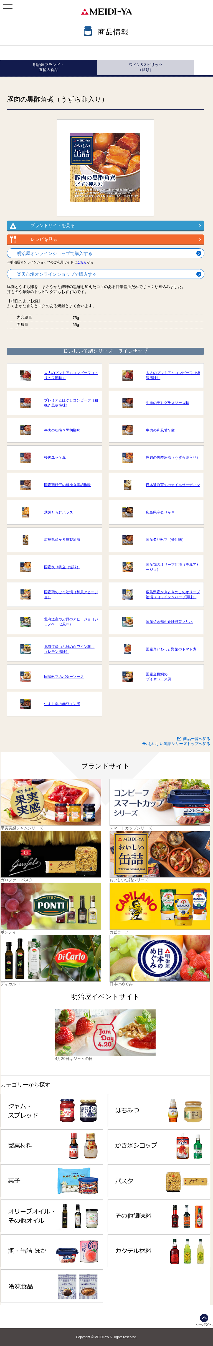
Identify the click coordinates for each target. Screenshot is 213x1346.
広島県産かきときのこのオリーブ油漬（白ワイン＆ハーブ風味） (173, 594)
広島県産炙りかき (160, 512)
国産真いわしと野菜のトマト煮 (171, 649)
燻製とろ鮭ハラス (58, 512)
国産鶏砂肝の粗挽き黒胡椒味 (67, 485)
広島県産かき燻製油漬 (62, 539)
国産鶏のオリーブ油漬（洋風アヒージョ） (173, 567)
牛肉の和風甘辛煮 (160, 430)
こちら (82, 262)
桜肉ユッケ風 (55, 457)
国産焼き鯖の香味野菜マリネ (169, 622)
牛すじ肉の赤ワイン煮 (62, 704)
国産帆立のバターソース (64, 677)
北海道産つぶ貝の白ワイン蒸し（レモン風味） (69, 649)
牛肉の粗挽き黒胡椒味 (62, 430)
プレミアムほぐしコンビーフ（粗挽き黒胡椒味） (71, 402)
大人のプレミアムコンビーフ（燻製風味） (173, 375)
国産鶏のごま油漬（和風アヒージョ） (71, 594)
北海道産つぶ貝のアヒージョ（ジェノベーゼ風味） (71, 621)
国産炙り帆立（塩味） (62, 567)
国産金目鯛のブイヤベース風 (158, 676)
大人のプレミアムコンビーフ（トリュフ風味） (71, 375)
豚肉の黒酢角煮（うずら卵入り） (173, 457)
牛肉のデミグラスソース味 (167, 403)
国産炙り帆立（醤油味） (166, 539)
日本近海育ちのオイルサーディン (173, 485)
